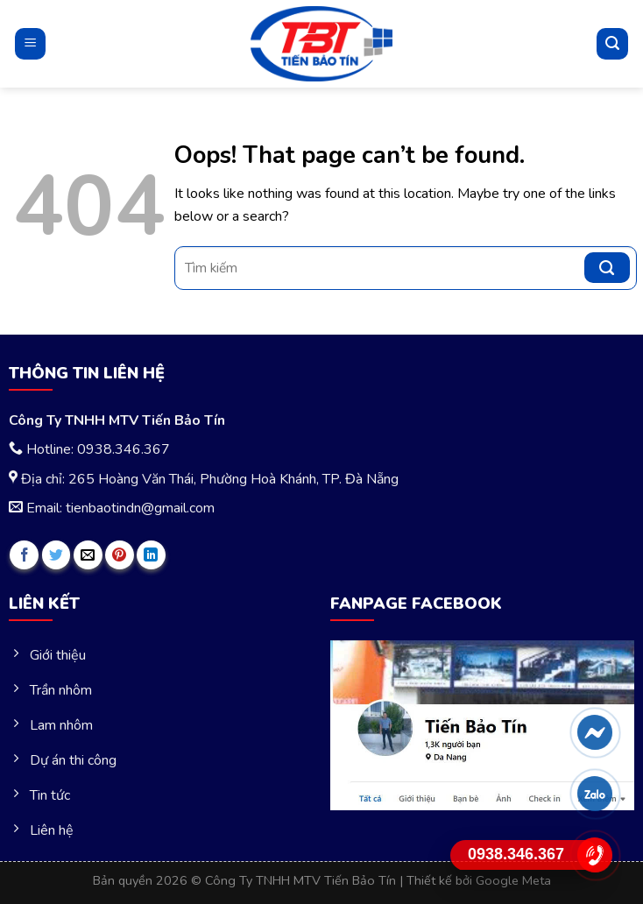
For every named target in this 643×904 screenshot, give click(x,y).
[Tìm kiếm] (612, 44)
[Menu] (30, 43)
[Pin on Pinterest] (119, 554)
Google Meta (513, 880)
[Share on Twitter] (56, 554)
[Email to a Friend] (88, 554)
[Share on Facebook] (24, 554)
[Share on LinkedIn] (151, 554)
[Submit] (607, 267)
